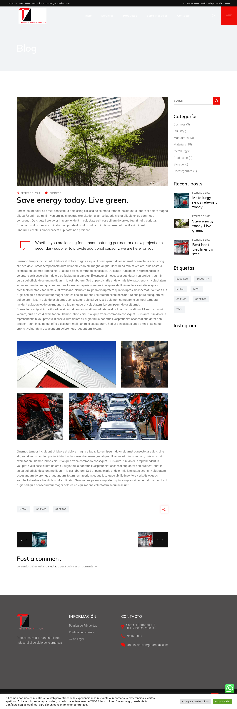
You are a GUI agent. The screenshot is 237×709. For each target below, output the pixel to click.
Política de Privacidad (83, 625)
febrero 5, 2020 (30, 193)
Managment (182, 138)
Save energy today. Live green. (203, 226)
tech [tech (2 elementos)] (179, 309)
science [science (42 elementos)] (181, 299)
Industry (179, 131)
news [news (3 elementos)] (196, 289)
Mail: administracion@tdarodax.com (51, 3)
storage (60, 509)
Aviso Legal (76, 639)
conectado (52, 566)
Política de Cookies (81, 632)
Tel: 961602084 (15, 3)
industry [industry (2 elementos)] (203, 278)
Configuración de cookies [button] (195, 701)
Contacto (188, 3)
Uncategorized (183, 171)
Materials (180, 144)
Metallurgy (181, 151)
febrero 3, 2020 (201, 192)
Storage (179, 164)
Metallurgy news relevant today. (204, 202)
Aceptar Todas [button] (222, 701)
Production (181, 158)
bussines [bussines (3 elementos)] (182, 278)
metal (23, 509)
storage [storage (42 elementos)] (200, 299)
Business (55, 193)
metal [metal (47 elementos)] (180, 289)
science (41, 509)
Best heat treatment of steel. (203, 249)
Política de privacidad (212, 3)
